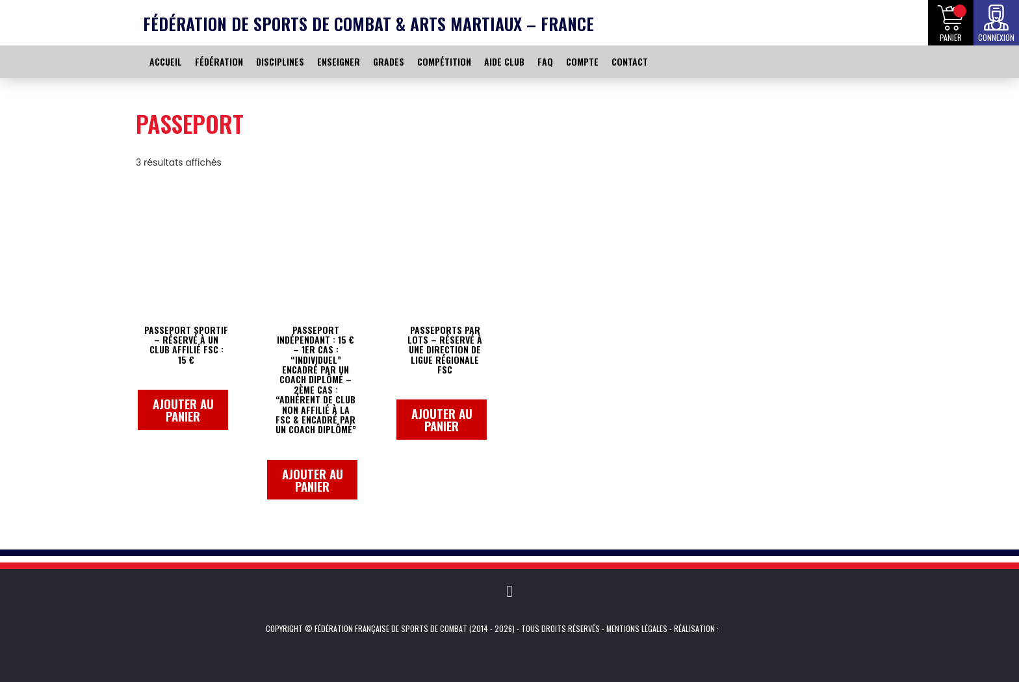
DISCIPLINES (280, 61)
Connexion (996, 37)
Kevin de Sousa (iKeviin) (738, 629)
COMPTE (582, 61)
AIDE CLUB (504, 61)
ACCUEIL (165, 61)
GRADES (388, 61)
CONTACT (630, 61)
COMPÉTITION (444, 61)
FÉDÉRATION (219, 61)
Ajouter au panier (183, 409)
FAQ (545, 61)
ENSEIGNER (338, 61)
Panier (951, 37)
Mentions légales (636, 628)
